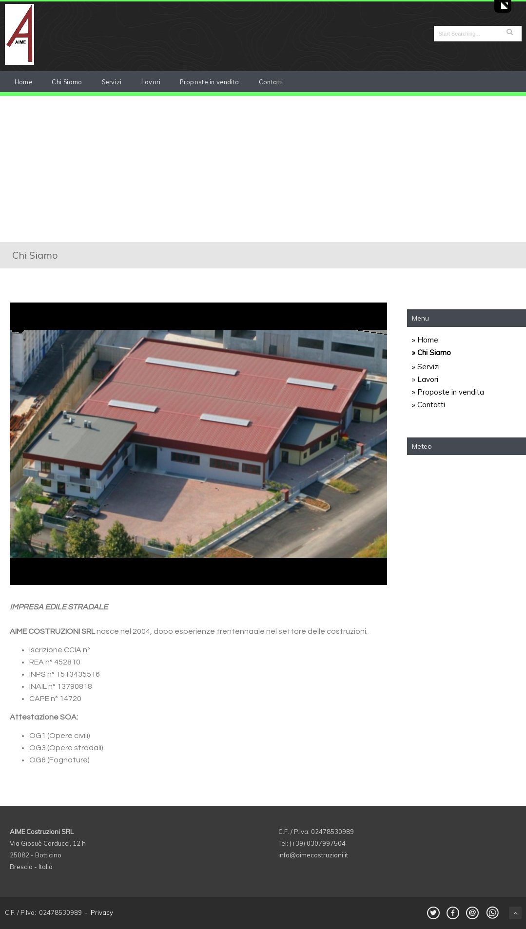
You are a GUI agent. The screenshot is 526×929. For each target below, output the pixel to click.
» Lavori (425, 379)
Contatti (271, 82)
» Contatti (428, 404)
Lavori (150, 82)
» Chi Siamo (431, 352)
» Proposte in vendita (448, 392)
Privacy (102, 912)
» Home (425, 339)
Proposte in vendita (209, 82)
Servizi (112, 82)
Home (24, 82)
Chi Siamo (67, 82)
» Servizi (426, 366)
